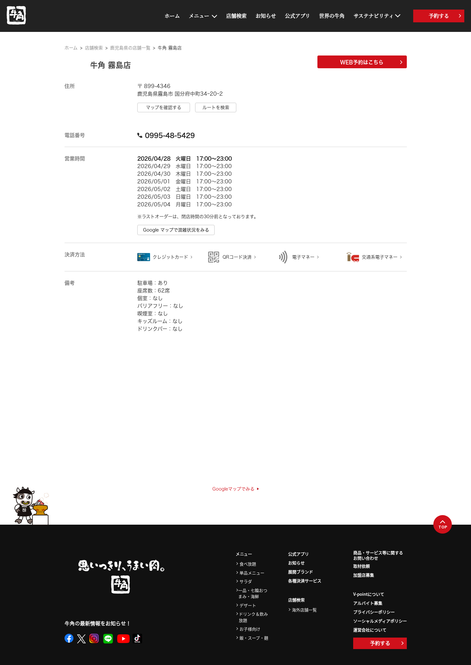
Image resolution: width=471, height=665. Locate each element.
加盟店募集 (363, 575)
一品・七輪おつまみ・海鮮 (252, 593)
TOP (442, 524)
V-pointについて (368, 594)
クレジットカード (170, 257)
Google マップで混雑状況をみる (176, 230)
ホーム (172, 15)
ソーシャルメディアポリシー (380, 621)
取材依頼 (361, 566)
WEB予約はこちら (371, 62)
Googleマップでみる (235, 489)
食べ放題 (247, 564)
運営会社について (369, 630)
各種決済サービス (304, 581)
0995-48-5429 (166, 135)
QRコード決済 (237, 257)
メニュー (199, 15)
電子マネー (303, 257)
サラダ (245, 581)
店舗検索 (236, 15)
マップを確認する (163, 107)
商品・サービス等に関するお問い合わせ (378, 555)
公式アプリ (297, 15)
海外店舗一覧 (304, 610)
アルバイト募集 (367, 603)
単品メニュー (251, 573)
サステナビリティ (373, 15)
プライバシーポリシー (374, 612)
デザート (247, 605)
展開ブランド (300, 572)
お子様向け (249, 629)
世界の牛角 (332, 15)
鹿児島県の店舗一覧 (130, 48)
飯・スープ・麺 (253, 638)
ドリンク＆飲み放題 (253, 617)
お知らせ (265, 15)
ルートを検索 (215, 107)
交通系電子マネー (380, 257)
